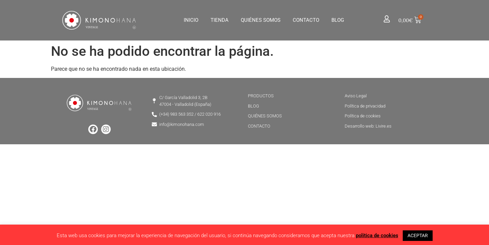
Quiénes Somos (260, 20)
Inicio (191, 20)
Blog (337, 20)
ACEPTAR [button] (418, 235)
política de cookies (377, 235)
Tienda (220, 20)
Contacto (306, 20)
